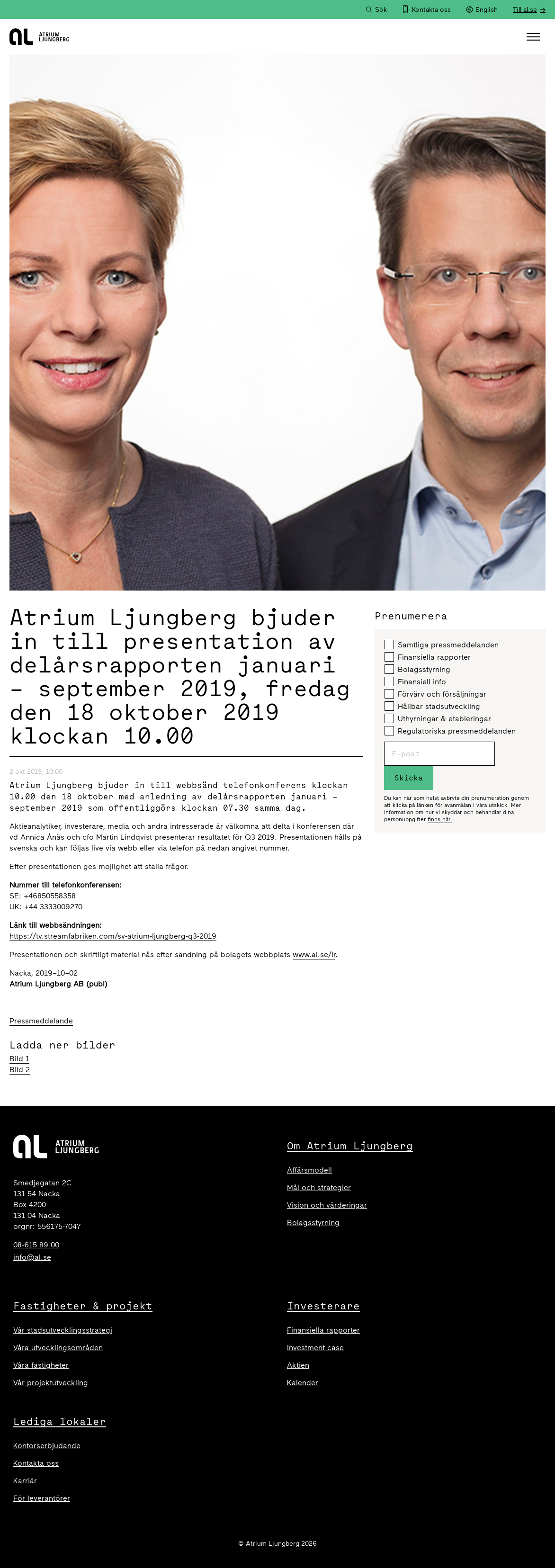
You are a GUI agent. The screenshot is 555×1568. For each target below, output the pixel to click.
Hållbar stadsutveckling (432, 706)
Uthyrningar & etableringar (438, 718)
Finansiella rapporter (428, 657)
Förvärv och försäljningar (435, 694)
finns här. (440, 819)
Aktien (298, 1365)
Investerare (323, 1306)
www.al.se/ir (314, 954)
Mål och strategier (319, 1187)
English (482, 10)
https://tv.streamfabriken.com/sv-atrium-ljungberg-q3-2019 (112, 936)
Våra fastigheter (41, 1365)
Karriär (25, 1480)
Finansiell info (415, 681)
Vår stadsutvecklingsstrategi (62, 1330)
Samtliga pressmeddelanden (442, 644)
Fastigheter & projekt (82, 1306)
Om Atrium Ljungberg (350, 1145)
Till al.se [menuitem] (525, 10)
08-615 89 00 (36, 1244)
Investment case (315, 1347)
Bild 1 (19, 1058)
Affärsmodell (309, 1169)
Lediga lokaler (59, 1421)
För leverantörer (41, 1498)
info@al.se (32, 1257)
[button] (534, 37)
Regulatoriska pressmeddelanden (450, 730)
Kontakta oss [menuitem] (431, 10)
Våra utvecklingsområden (58, 1347)
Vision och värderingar (327, 1205)
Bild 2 (19, 1069)
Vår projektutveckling (50, 1382)
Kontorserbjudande (47, 1445)
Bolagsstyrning (417, 669)
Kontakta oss (36, 1463)
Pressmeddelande (41, 1020)
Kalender (302, 1382)
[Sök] (376, 10)
